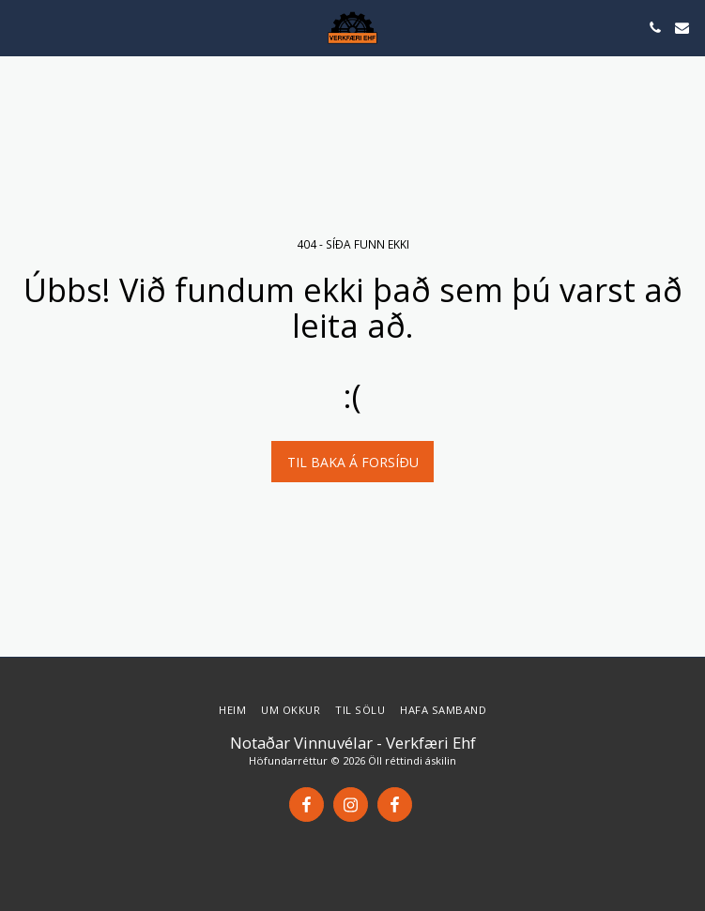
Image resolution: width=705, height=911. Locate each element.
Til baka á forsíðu (353, 462)
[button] (21, 27)
